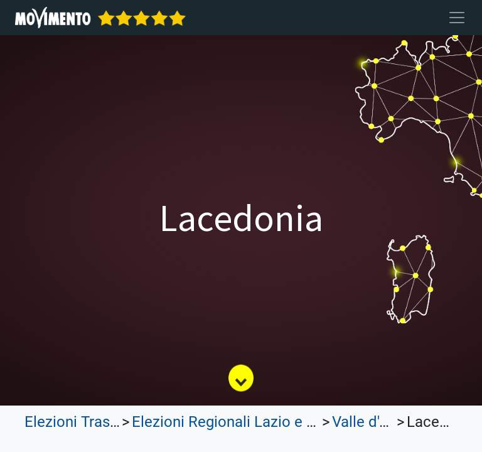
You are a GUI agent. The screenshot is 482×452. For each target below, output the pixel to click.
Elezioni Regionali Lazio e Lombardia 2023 (273, 422)
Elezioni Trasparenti (90, 422)
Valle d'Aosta (375, 422)
